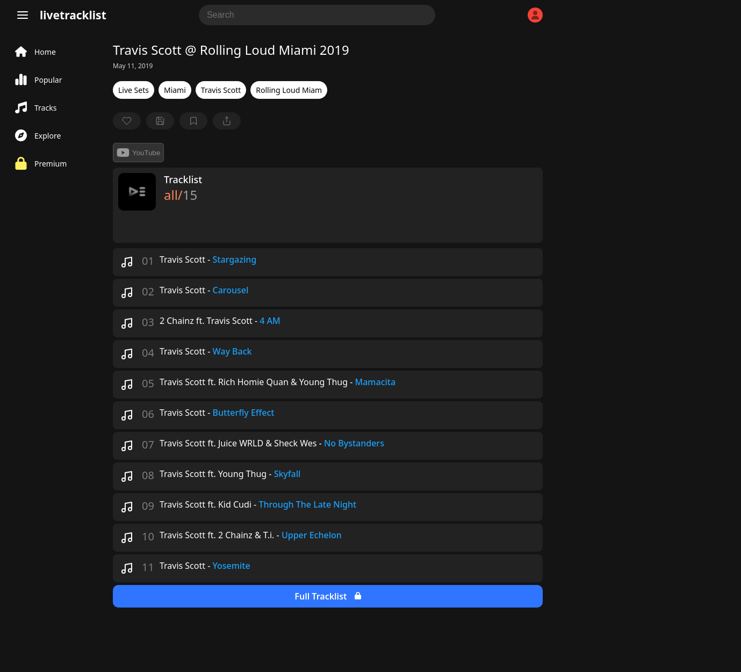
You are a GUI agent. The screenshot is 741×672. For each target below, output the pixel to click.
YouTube (138, 152)
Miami (175, 90)
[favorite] (127, 120)
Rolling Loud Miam (289, 90)
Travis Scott (221, 90)
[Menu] (22, 15)
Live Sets (133, 90)
